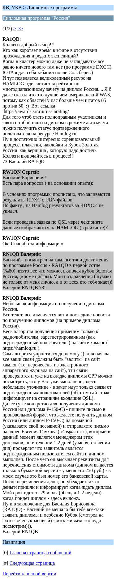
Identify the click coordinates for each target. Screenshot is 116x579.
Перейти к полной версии (29, 573)
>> (20, 28)
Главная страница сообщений (40, 552)
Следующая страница (32, 563)
